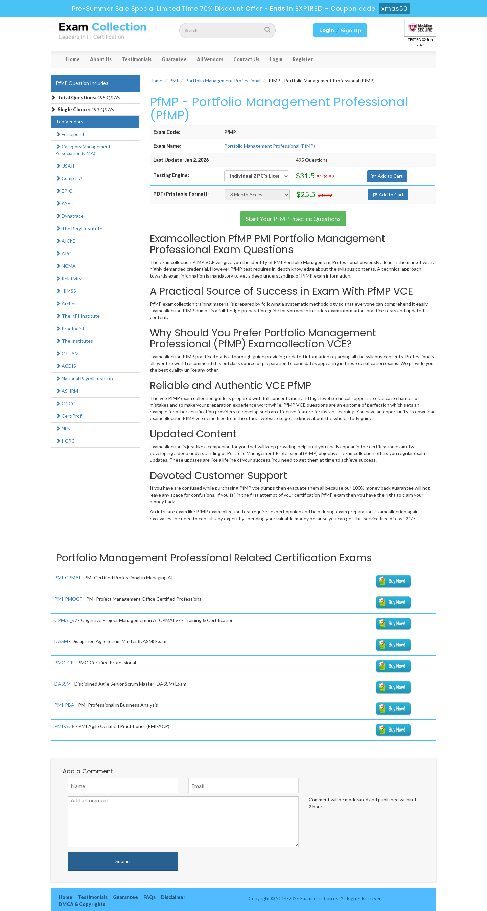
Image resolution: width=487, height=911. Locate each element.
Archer (66, 303)
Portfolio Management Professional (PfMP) (269, 146)
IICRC (65, 441)
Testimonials (137, 59)
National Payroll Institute (85, 378)
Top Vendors (69, 121)
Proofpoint (70, 328)
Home (73, 59)
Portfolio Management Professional (222, 80)
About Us (101, 59)
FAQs (149, 897)
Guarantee (174, 59)
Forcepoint (70, 134)
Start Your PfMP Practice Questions (293, 218)
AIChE (65, 241)
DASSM (62, 684)
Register (303, 59)
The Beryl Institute (79, 228)
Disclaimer (173, 897)
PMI (173, 80)
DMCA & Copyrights (82, 904)
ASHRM (67, 391)
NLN (63, 428)
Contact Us (246, 59)
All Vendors (210, 59)
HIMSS (66, 291)
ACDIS (66, 366)
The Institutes (74, 341)
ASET (65, 203)
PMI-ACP (64, 726)
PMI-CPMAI (67, 577)
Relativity (69, 278)
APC (63, 253)
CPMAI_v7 (65, 620)
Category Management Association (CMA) (83, 150)
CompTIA (69, 178)
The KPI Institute (78, 316)
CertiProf (69, 416)
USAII (65, 166)
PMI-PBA (64, 705)
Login (276, 59)
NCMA (66, 266)
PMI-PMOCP (68, 599)
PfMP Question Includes (82, 83)
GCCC (65, 403)
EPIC (64, 191)
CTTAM (67, 353)
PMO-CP (64, 662)
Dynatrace (70, 216)
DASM (61, 641)
